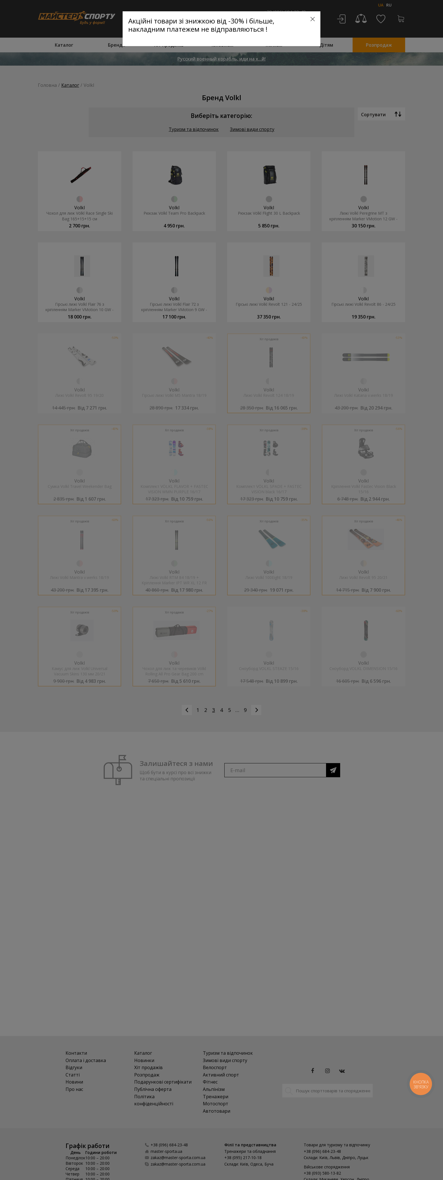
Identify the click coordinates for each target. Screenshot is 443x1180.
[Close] (312, 19)
